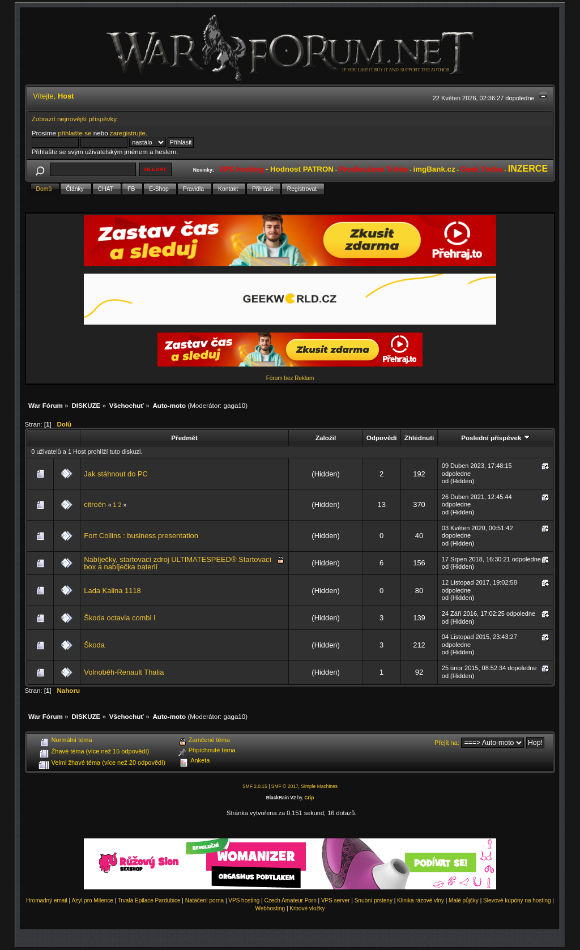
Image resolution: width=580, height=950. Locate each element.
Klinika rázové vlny (420, 900)
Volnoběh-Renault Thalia (124, 672)
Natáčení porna (204, 900)
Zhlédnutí (419, 437)
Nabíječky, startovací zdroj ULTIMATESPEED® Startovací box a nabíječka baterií (177, 563)
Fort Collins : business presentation (141, 535)
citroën (95, 504)
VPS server (335, 900)
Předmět (184, 437)
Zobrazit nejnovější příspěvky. (75, 118)
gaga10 (235, 405)
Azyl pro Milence (92, 900)
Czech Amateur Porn (291, 900)
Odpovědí (381, 437)
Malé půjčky (464, 900)
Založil (325, 437)
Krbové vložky (307, 908)
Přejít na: (446, 742)
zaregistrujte (128, 133)
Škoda (94, 645)
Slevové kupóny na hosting (517, 900)
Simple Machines (319, 786)
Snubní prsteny (374, 900)
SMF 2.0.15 (254, 786)
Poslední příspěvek (495, 437)
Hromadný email (46, 900)
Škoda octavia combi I (119, 618)
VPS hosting (243, 900)
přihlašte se (74, 133)
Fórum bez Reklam (290, 378)
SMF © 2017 (284, 786)
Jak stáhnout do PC (116, 474)
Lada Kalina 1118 (112, 590)
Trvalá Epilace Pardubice (149, 900)
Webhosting (270, 908)
